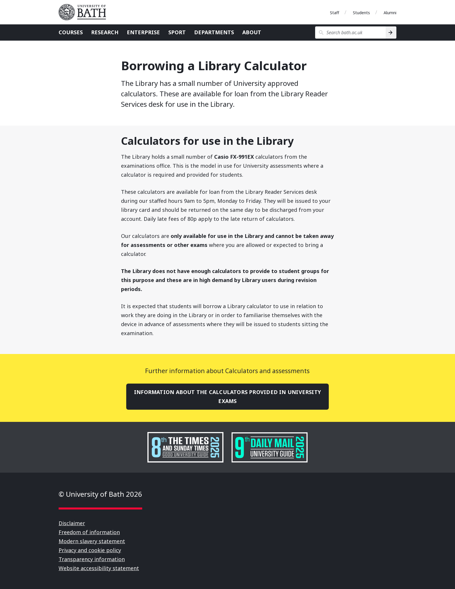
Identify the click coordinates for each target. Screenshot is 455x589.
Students (361, 12)
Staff (334, 12)
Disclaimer (72, 523)
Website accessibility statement (99, 568)
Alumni (390, 12)
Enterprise (143, 32)
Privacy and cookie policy (90, 550)
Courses (71, 32)
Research (104, 32)
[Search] (391, 32)
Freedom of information (89, 532)
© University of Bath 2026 (100, 494)
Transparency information (92, 559)
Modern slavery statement (92, 541)
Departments (214, 32)
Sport (177, 32)
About (251, 32)
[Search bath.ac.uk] (350, 32)
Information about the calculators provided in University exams (227, 396)
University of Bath (85, 12)
